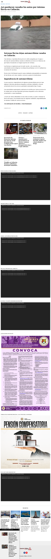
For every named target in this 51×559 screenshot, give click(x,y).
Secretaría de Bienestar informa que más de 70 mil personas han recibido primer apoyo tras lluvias (11, 141)
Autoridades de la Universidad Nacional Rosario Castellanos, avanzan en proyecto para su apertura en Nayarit (5, 525)
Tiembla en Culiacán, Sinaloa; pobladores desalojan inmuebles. (10, 163)
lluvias (31, 113)
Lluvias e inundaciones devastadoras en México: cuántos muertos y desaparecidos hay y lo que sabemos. (25, 142)
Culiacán (25, 113)
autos (20, 113)
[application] (25, 186)
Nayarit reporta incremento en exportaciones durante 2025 (45, 522)
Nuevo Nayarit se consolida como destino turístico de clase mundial (25, 521)
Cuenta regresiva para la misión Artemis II (35, 522)
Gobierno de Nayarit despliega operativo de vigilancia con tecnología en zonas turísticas (15, 524)
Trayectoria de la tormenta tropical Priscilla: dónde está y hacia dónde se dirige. (39, 140)
